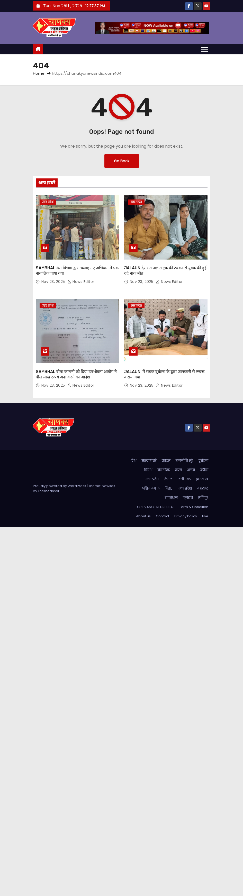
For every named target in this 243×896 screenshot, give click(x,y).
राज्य (178, 470)
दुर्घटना (203, 460)
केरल (168, 479)
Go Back (121, 161)
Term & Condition (193, 506)
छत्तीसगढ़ (184, 479)
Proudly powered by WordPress (60, 485)
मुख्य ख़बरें (149, 460)
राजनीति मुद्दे (184, 460)
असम (191, 470)
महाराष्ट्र (202, 488)
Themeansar (48, 491)
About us (143, 516)
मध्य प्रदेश (185, 488)
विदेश (148, 470)
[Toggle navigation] (204, 49)
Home (38, 73)
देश (133, 460)
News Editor (80, 281)
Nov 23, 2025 (53, 281)
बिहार (169, 488)
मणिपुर (203, 497)
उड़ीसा (204, 470)
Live (205, 516)
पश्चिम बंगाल (151, 488)
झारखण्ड (202, 479)
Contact (162, 516)
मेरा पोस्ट (163, 470)
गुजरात (188, 497)
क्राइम (166, 460)
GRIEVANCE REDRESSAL (155, 506)
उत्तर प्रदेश (47, 202)
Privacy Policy (185, 516)
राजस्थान (171, 497)
